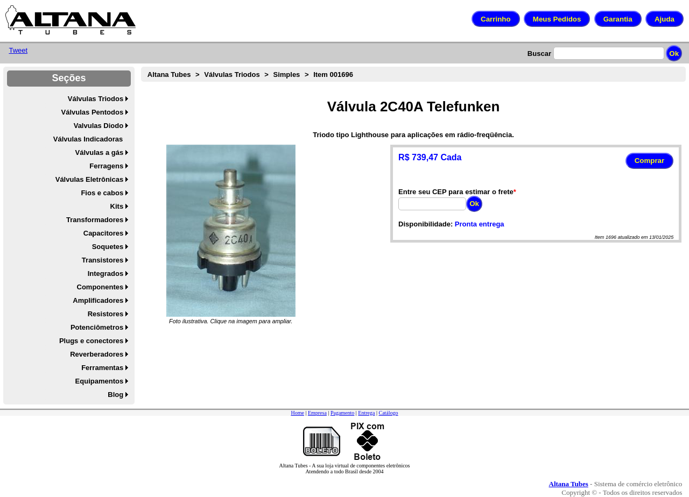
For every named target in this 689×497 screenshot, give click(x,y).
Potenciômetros (97, 327)
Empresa (317, 413)
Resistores (105, 314)
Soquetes (108, 247)
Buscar (539, 53)
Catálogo (388, 413)
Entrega (366, 413)
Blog (115, 394)
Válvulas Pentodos (92, 112)
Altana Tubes (169, 74)
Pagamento (342, 413)
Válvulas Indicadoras (88, 139)
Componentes (100, 287)
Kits (117, 206)
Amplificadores (98, 300)
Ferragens (106, 166)
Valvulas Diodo (98, 126)
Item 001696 (333, 74)
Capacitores (103, 233)
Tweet (18, 50)
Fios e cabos (102, 193)
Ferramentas (102, 368)
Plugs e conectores (91, 341)
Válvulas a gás (99, 152)
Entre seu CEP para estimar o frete (456, 192)
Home (297, 413)
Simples (286, 74)
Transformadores (94, 220)
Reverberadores (96, 354)
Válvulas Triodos (95, 99)
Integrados (105, 273)
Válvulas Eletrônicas (89, 179)
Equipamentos (99, 381)
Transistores (102, 260)
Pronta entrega (479, 224)
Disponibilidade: (425, 224)
